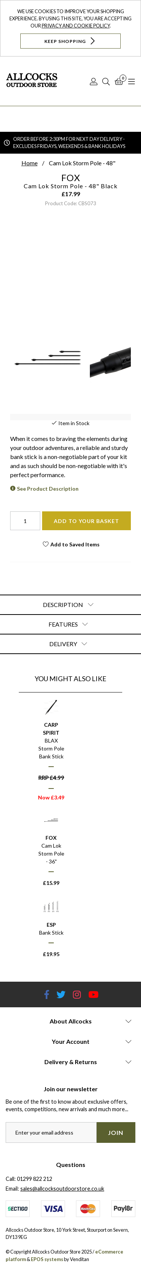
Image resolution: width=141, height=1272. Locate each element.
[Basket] (119, 81)
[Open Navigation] (131, 81)
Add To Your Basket (86, 521)
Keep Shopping (70, 40)
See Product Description (48, 488)
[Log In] (93, 81)
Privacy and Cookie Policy (76, 26)
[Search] (106, 81)
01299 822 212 (34, 1179)
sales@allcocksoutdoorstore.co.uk (62, 1188)
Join (115, 1132)
